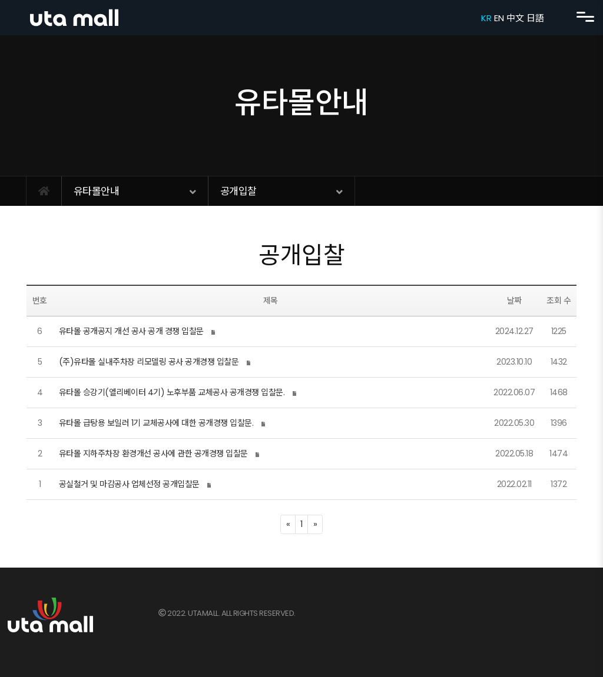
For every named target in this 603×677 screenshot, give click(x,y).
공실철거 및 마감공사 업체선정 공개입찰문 (129, 484)
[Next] (315, 524)
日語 (535, 18)
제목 (270, 300)
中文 (515, 18)
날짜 (514, 300)
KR (486, 18)
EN (498, 18)
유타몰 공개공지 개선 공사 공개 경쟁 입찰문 (131, 331)
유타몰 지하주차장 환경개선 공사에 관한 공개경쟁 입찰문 (153, 453)
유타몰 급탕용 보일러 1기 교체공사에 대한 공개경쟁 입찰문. (156, 423)
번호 (39, 300)
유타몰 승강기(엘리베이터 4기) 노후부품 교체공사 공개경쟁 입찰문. (172, 392)
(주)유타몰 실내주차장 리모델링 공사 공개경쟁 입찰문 (149, 362)
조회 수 (558, 300)
